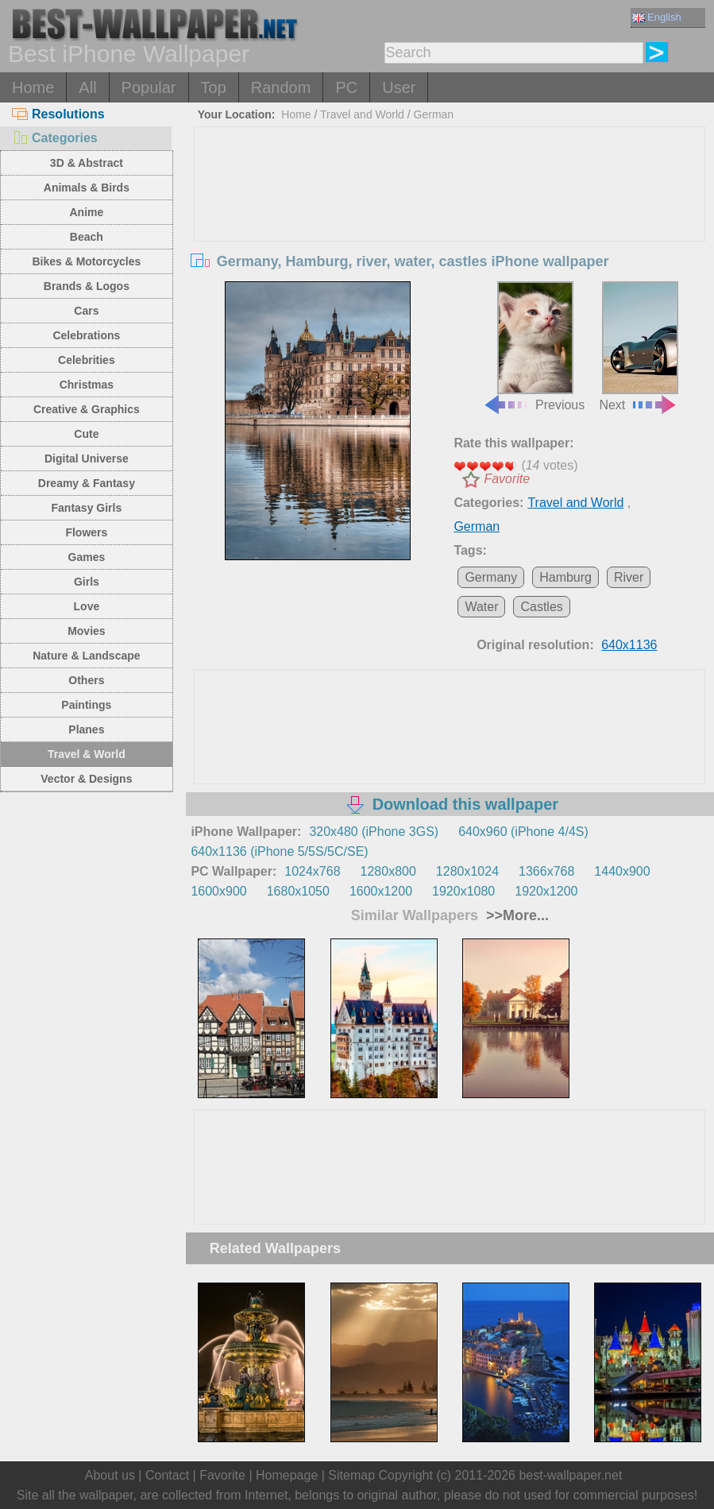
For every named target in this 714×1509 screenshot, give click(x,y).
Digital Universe (86, 458)
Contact (167, 1475)
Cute (86, 434)
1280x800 (388, 871)
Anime (86, 212)
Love (87, 606)
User (398, 87)
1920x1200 (546, 891)
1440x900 (622, 871)
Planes (86, 729)
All (87, 87)
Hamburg (565, 577)
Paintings (86, 704)
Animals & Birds (86, 187)
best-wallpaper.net (570, 1475)
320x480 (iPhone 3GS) (373, 831)
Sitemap (351, 1475)
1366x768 (546, 871)
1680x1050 (298, 891)
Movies (86, 631)
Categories (55, 138)
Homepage (287, 1475)
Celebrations (86, 335)
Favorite (507, 479)
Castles (541, 606)
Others (86, 680)
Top (213, 87)
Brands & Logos (86, 286)
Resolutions (58, 114)
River (628, 577)
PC (346, 87)
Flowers (86, 532)
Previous (534, 346)
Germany (491, 577)
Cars (86, 310)
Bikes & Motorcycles (86, 261)
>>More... (515, 915)
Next (638, 346)
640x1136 (629, 645)
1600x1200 (380, 891)
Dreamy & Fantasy (86, 483)
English (656, 17)
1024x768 (312, 871)
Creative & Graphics (86, 409)
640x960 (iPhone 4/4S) (523, 831)
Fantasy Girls (87, 507)
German (434, 114)
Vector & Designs (86, 778)
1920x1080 (463, 891)
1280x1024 (467, 871)
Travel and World (362, 114)
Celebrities (86, 360)
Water (481, 606)
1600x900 (218, 891)
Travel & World (86, 754)
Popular (149, 87)
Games (87, 557)
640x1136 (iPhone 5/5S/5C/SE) (279, 851)
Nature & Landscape (86, 655)
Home (33, 87)
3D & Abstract (86, 163)
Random (281, 87)
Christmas (87, 384)
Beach (86, 236)
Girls (86, 581)
